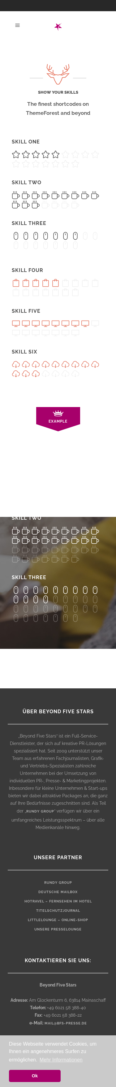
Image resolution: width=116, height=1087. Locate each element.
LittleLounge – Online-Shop (58, 920)
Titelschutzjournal (58, 911)
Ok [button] (35, 1075)
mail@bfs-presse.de (66, 1023)
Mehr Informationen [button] (61, 1059)
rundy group (40, 811)
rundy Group (58, 883)
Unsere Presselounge (58, 929)
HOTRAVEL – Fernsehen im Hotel (58, 901)
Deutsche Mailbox (58, 892)
